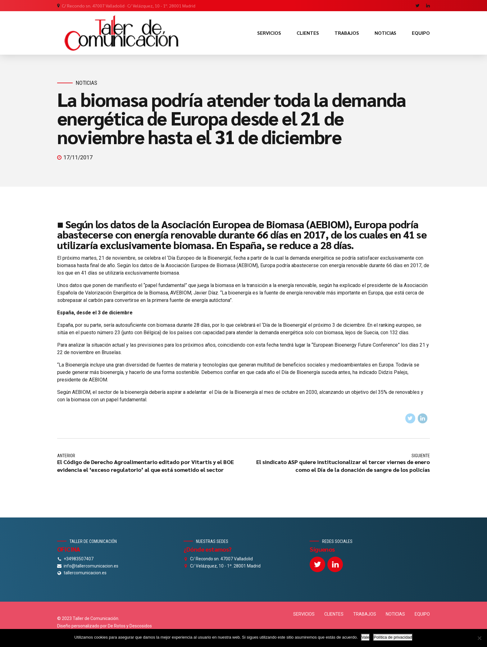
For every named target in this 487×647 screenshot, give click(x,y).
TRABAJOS (347, 33)
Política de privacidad (393, 637)
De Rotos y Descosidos (130, 625)
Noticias (86, 83)
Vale (365, 637)
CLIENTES (308, 33)
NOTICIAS (385, 33)
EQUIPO (421, 33)
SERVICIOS (269, 33)
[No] (479, 638)
